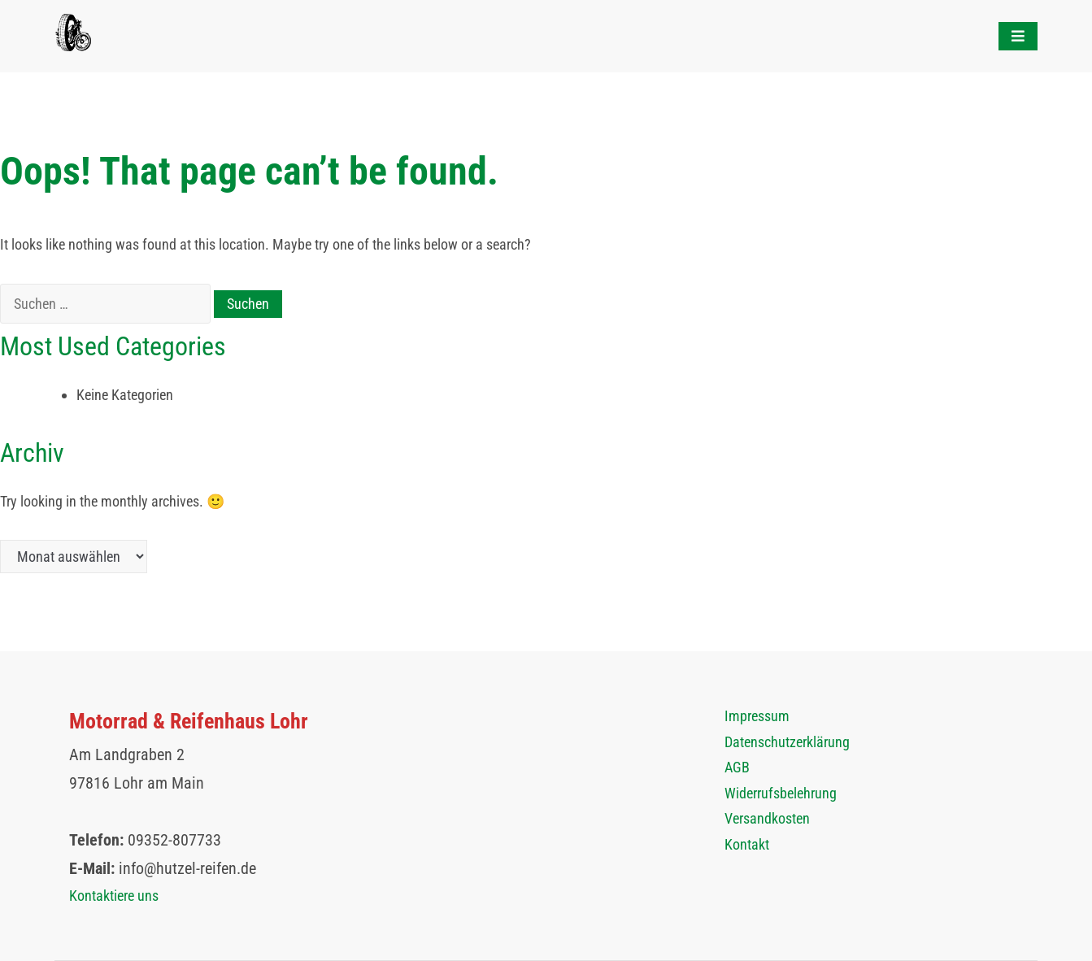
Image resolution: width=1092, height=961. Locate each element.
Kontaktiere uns (114, 895)
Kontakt (746, 844)
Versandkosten (767, 818)
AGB (737, 767)
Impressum (757, 715)
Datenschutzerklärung (787, 741)
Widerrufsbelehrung (780, 793)
